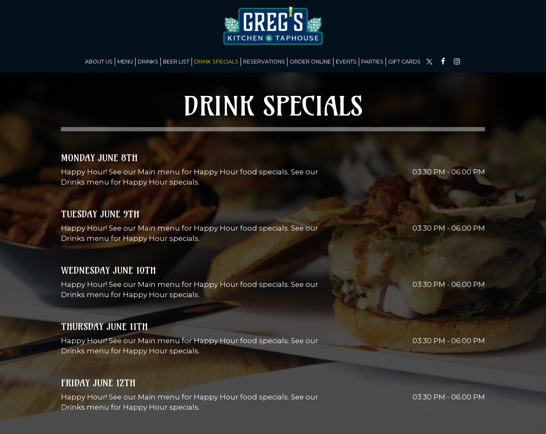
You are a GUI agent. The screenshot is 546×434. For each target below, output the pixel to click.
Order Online (310, 61)
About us (99, 61)
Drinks (148, 61)
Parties (372, 61)
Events (346, 61)
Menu (125, 61)
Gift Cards (404, 61)
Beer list (176, 61)
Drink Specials (216, 61)
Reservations (264, 61)
